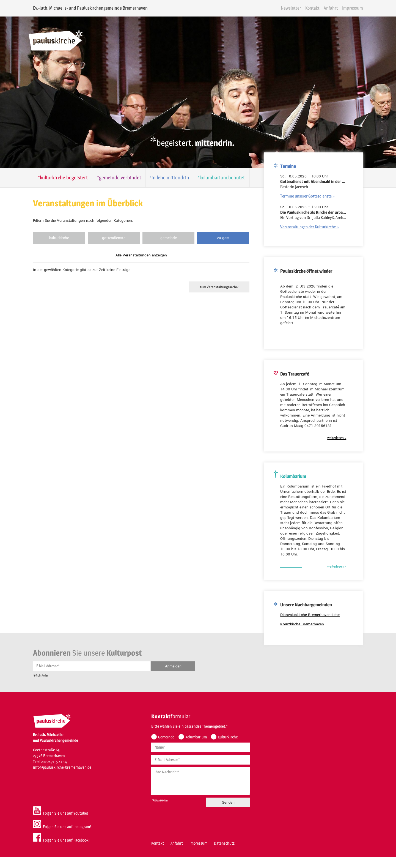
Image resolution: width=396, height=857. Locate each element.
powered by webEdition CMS (380, 855)
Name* (157, 743)
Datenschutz (221, 839)
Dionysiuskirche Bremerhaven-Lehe (313, 612)
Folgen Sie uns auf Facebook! (58, 834)
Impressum (355, 8)
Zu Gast (221, 237)
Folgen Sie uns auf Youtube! (57, 807)
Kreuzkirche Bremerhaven (305, 622)
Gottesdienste (111, 237)
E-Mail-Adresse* (45, 662)
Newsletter (294, 8)
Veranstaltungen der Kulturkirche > (312, 224)
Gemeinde (166, 237)
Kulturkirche (56, 237)
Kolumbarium (193, 733)
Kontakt (315, 8)
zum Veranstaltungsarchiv (217, 287)
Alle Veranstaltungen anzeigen (139, 255)
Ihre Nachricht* (164, 768)
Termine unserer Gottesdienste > (310, 193)
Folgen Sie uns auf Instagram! (59, 821)
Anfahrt (333, 8)
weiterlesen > (339, 436)
